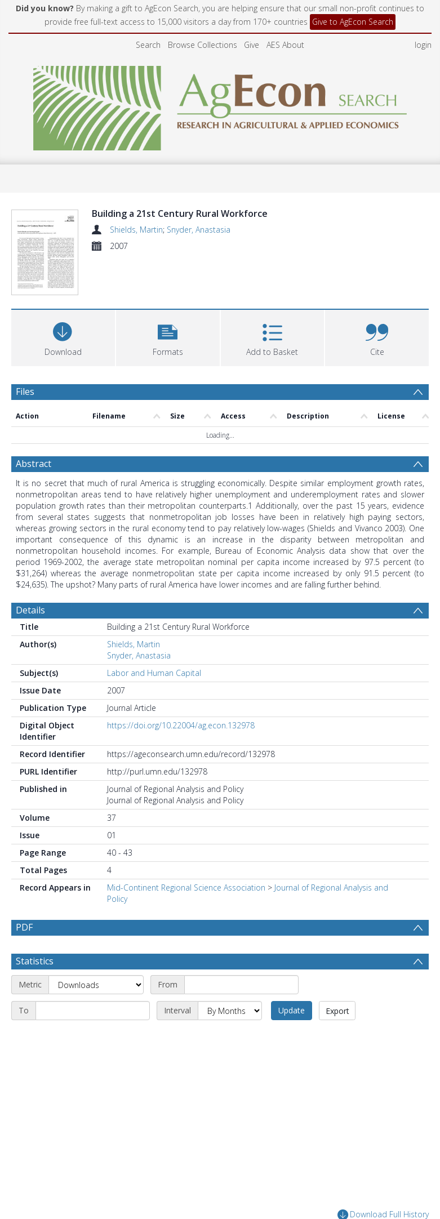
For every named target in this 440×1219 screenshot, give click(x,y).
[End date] (92, 971)
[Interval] (230, 971)
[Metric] (96, 945)
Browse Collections (202, 44)
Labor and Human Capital (154, 633)
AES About (285, 44)
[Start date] (241, 945)
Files (25, 351)
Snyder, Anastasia (198, 229)
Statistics (35, 921)
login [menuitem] (423, 44)
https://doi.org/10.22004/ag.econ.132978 (181, 685)
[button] (168, 296)
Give (251, 44)
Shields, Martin (136, 229)
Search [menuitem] (148, 44)
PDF (24, 888)
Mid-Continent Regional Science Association (186, 848)
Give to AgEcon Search (352, 21)
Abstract (33, 424)
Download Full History (383, 1175)
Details (30, 570)
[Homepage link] (220, 105)
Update (291, 971)
